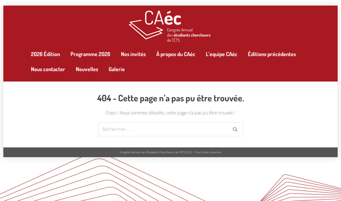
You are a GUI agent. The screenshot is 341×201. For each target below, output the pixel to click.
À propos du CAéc (175, 54)
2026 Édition (45, 54)
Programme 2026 (90, 54)
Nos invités (133, 54)
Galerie (117, 69)
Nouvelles (87, 69)
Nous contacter (48, 69)
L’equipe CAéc (221, 54)
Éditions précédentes (272, 54)
